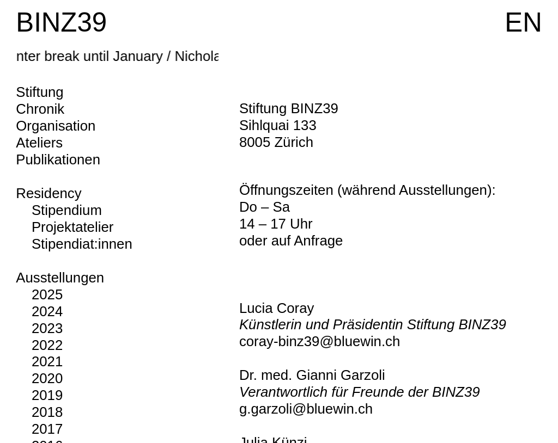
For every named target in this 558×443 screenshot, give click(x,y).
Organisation (55, 125)
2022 (47, 345)
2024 (47, 311)
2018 (47, 412)
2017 (47, 428)
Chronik (40, 108)
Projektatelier (72, 227)
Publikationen (58, 159)
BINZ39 (61, 22)
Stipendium (67, 210)
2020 (47, 378)
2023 (47, 328)
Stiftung (39, 92)
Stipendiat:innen (82, 243)
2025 (47, 294)
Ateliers (39, 142)
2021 (47, 361)
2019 (47, 395)
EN (523, 22)
